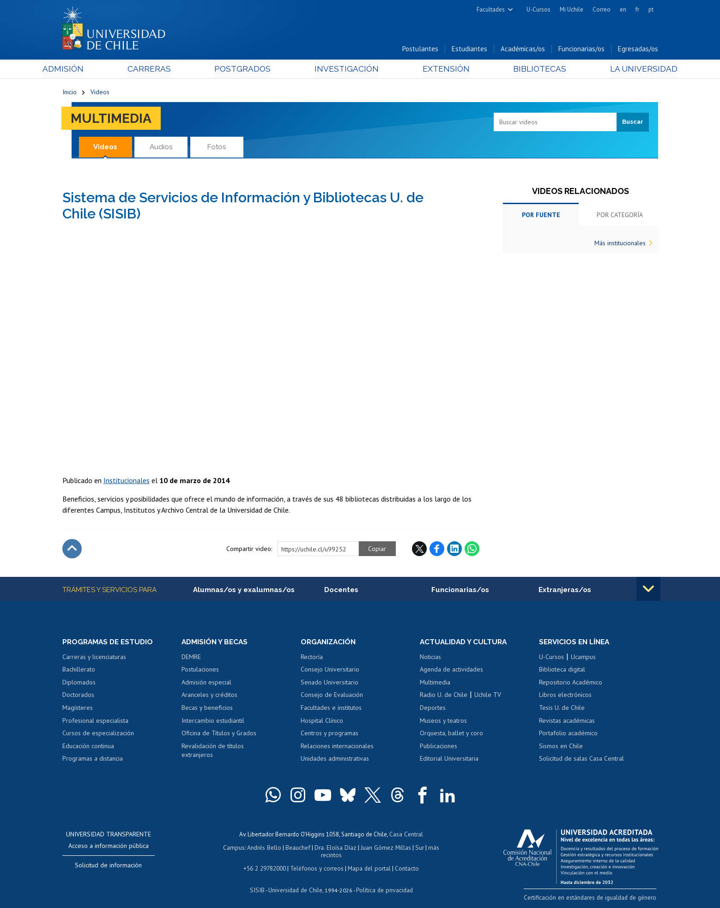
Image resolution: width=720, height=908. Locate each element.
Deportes (433, 709)
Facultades (491, 9)
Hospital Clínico (322, 722)
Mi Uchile (571, 9)
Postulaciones (200, 671)
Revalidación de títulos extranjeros (213, 752)
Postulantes (420, 50)
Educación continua (88, 747)
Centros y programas (329, 735)
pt (650, 9)
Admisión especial (206, 683)
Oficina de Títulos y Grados (219, 735)
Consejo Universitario (330, 671)
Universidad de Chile (295, 883)
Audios (161, 148)
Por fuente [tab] (541, 216)
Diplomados (79, 683)
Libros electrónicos (565, 696)
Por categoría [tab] (620, 216)
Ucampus (583, 658)
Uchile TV (487, 696)
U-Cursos (538, 9)
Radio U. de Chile (443, 696)
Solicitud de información (108, 866)
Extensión (438, 70)
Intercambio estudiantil (213, 722)
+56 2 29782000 (266, 861)
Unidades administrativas (335, 760)
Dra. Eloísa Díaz (324, 848)
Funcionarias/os (581, 50)
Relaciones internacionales (337, 747)
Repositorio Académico (570, 683)
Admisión (83, 70)
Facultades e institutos (331, 709)
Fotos (216, 148)
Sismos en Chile (561, 747)
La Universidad (623, 70)
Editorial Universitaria (449, 760)
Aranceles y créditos (209, 696)
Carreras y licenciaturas (94, 658)
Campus (225, 848)
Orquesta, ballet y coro (451, 735)
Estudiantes (469, 50)
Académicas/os (523, 50)
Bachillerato (78, 671)
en (623, 9)
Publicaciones (438, 747)
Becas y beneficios (207, 709)
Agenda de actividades (451, 671)
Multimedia (113, 119)
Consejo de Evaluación (332, 696)
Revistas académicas (567, 722)
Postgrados (248, 70)
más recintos (431, 848)
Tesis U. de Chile (562, 709)
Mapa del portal (368, 861)
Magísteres (77, 709)
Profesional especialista (95, 722)
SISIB (258, 883)
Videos (100, 93)
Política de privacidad (382, 883)
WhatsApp (472, 550)
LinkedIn (454, 550)
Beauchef (288, 848)
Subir (72, 550)
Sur (406, 848)
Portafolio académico (568, 735)
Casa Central (406, 835)
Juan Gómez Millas (373, 848)
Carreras (161, 70)
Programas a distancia (92, 760)
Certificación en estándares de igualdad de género (593, 898)
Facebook (437, 550)
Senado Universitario (329, 683)
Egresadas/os (638, 50)
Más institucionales (620, 244)
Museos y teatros (443, 722)
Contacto (405, 861)
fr (637, 9)
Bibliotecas (526, 70)
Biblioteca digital (562, 671)
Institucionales (126, 481)
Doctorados (78, 696)
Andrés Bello (255, 848)
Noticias (430, 658)
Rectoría (312, 658)
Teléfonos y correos (317, 861)
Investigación (346, 70)
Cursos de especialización (98, 735)
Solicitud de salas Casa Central (581, 760)
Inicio (69, 93)
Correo (602, 9)
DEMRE (191, 658)
